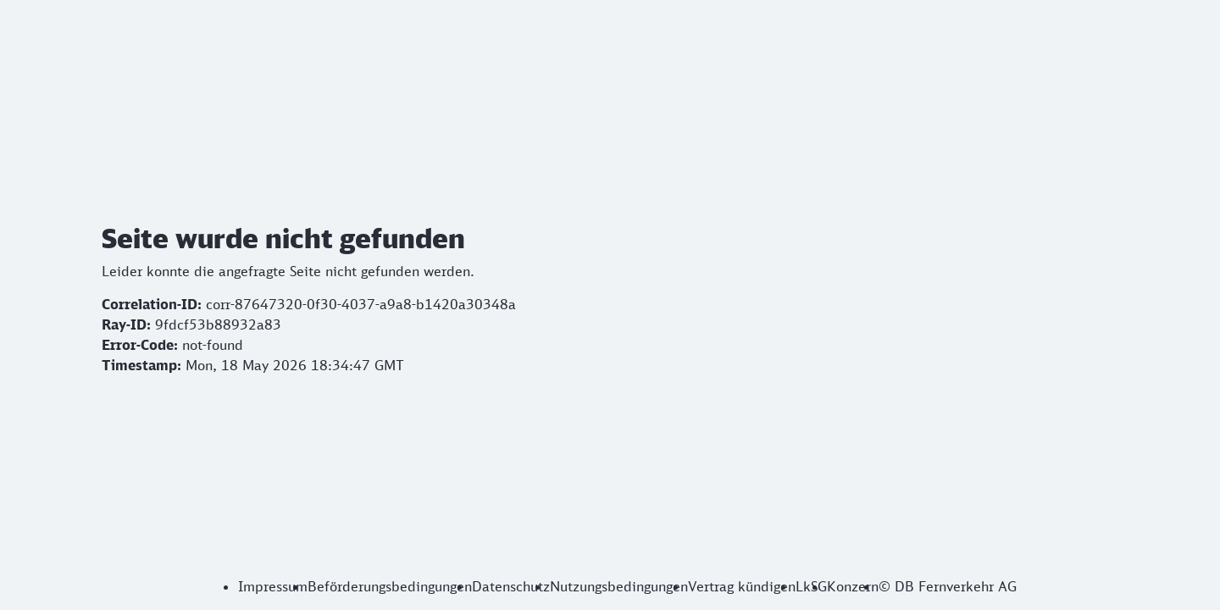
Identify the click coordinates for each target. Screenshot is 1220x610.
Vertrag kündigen (742, 586)
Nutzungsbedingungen (619, 586)
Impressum (273, 586)
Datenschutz (511, 586)
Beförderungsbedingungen (390, 586)
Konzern (853, 586)
